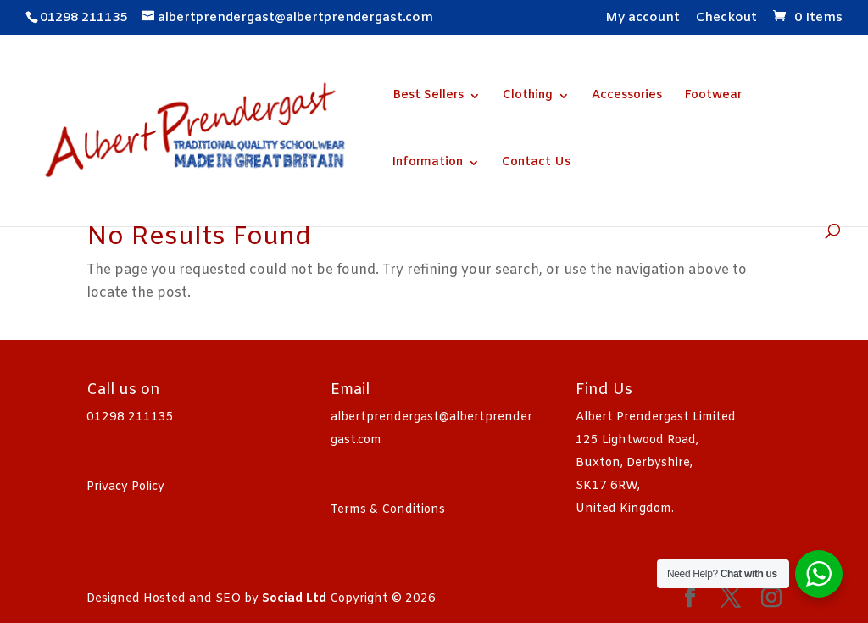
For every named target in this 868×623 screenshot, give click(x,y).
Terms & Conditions (388, 510)
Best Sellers (428, 96)
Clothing (528, 96)
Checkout (726, 19)
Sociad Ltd (294, 599)
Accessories (627, 96)
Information (427, 163)
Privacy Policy (125, 487)
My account (642, 19)
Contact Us (536, 163)
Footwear (713, 96)
